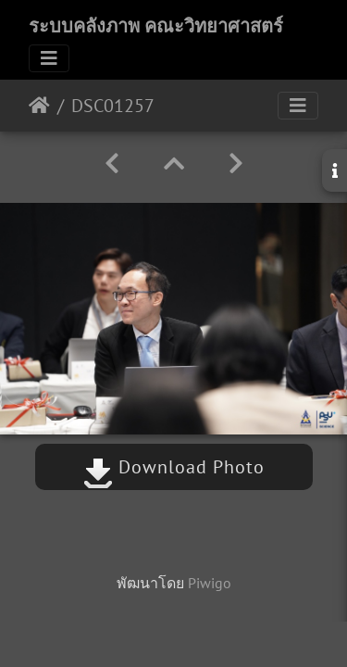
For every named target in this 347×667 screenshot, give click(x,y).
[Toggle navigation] (49, 58)
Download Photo (174, 467)
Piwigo (209, 582)
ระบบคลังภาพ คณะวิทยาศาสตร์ (156, 26)
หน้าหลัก (39, 106)
